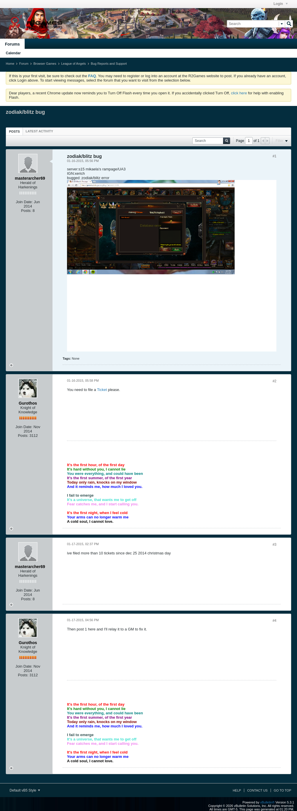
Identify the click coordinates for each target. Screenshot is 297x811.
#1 (274, 156)
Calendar (13, 53)
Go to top (282, 790)
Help (237, 790)
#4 (274, 621)
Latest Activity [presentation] (39, 131)
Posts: (26, 210)
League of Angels (73, 63)
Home (10, 63)
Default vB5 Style (25, 790)
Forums (12, 44)
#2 (274, 381)
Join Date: (24, 202)
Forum (23, 63)
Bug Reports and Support (109, 63)
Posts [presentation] (14, 131)
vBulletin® (267, 802)
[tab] (14, 131)
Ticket (102, 390)
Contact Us (257, 790)
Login (281, 4)
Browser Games (44, 63)
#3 (274, 545)
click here (239, 93)
